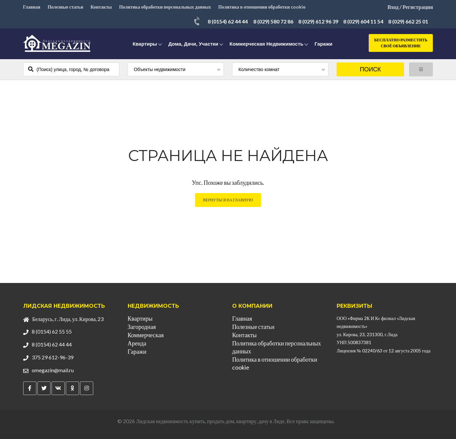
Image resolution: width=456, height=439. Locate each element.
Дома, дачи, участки (193, 44)
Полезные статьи (65, 7)
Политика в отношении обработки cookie (262, 7)
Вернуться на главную (228, 199)
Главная (31, 7)
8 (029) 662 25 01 (408, 21)
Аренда (137, 343)
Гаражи (323, 44)
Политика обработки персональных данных (165, 7)
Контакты (101, 7)
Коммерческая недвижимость (266, 44)
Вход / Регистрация (410, 7)
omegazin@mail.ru (53, 370)
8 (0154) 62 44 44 (228, 21)
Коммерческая (146, 335)
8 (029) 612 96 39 (318, 21)
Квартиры (145, 44)
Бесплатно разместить (401, 43)
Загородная (142, 326)
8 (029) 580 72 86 (273, 21)
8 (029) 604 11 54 (363, 21)
